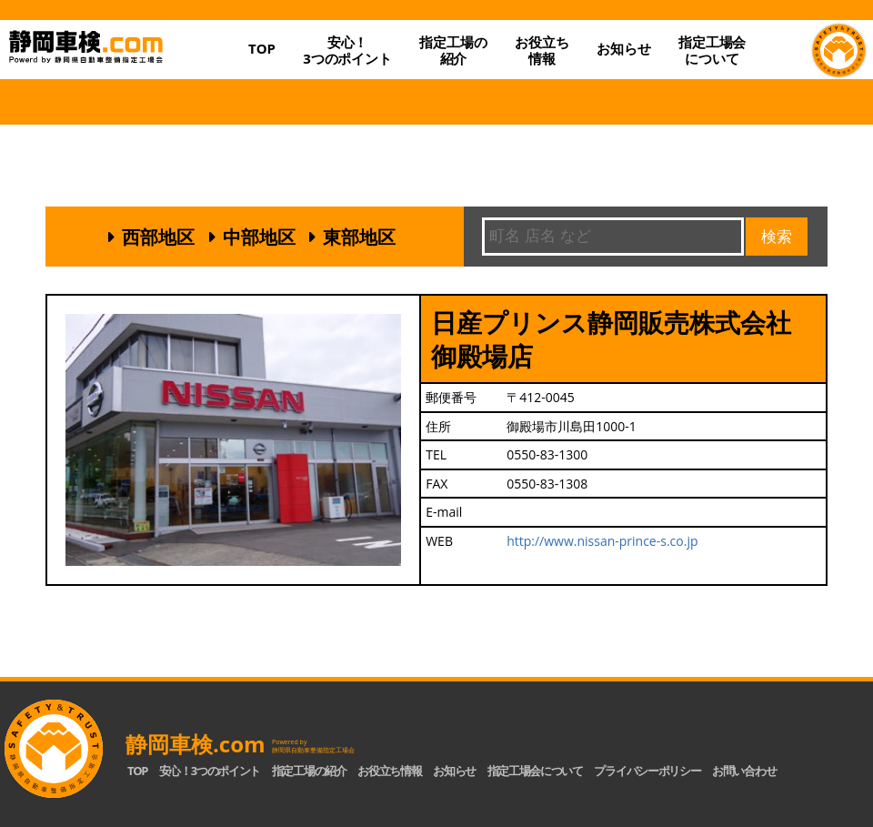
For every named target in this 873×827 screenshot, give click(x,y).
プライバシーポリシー (647, 770)
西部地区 (158, 237)
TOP (262, 48)
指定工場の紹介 (309, 770)
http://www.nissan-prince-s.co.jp (602, 541)
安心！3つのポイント (347, 50)
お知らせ (623, 48)
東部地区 (359, 237)
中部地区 (259, 237)
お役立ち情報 (541, 50)
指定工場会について (712, 50)
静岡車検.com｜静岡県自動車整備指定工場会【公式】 (117, 63)
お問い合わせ (744, 770)
